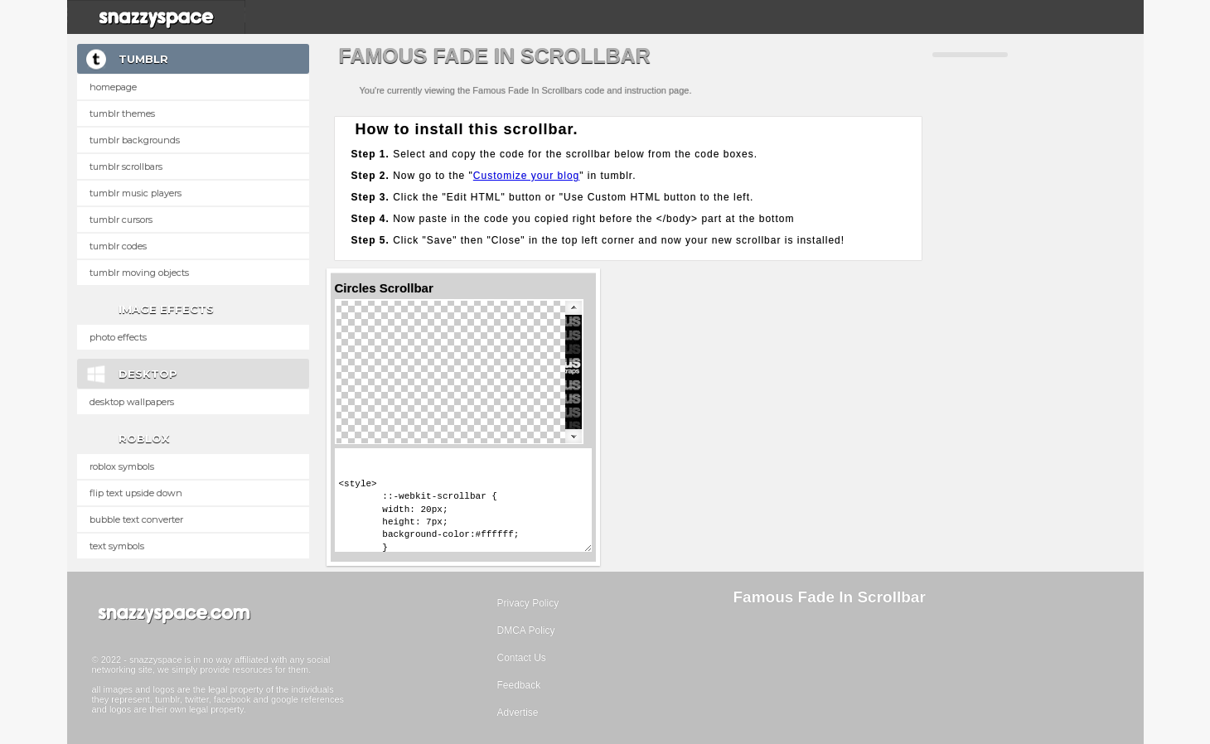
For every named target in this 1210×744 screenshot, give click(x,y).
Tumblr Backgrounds (135, 140)
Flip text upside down (136, 493)
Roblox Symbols (122, 466)
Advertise (518, 712)
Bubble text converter (136, 519)
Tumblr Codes (118, 246)
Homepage (113, 87)
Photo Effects (118, 337)
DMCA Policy (526, 630)
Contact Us (521, 658)
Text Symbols (117, 546)
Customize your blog (526, 175)
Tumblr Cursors (121, 219)
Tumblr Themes (122, 113)
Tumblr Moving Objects (139, 272)
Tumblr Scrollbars (126, 166)
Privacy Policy (528, 603)
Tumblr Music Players (136, 193)
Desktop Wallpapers (132, 402)
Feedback (519, 685)
